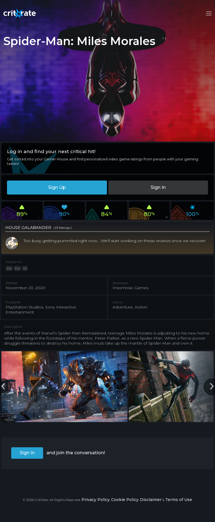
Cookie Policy (125, 499)
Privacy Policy (95, 499)
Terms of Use (178, 499)
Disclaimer (151, 499)
